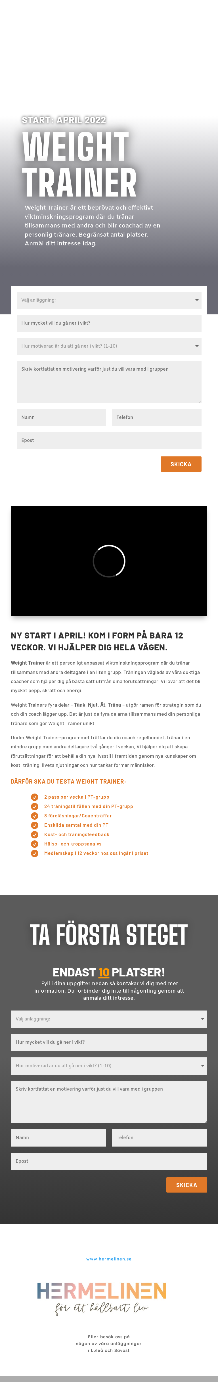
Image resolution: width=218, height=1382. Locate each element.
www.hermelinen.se (109, 1259)
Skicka (181, 464)
